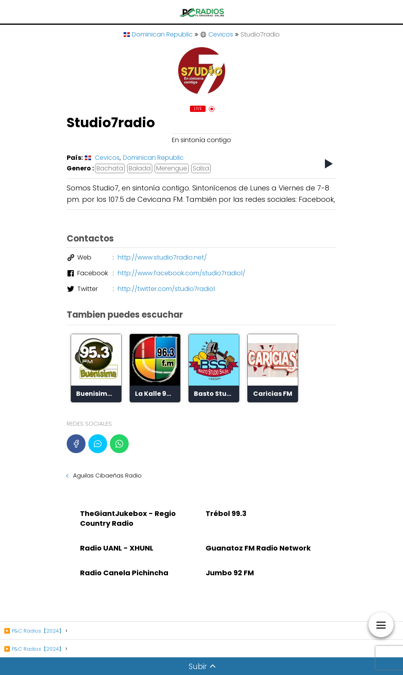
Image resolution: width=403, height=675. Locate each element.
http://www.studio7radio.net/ (162, 257)
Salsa (201, 168)
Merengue (171, 168)
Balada (140, 168)
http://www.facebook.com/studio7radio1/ (181, 273)
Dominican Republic (158, 34)
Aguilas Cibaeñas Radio (107, 475)
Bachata (110, 168)
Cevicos (216, 34)
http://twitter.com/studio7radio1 (166, 288)
